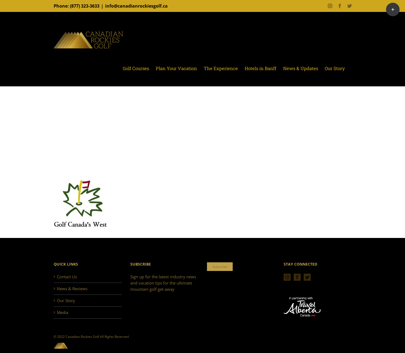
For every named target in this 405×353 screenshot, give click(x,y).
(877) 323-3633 (84, 6)
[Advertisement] (202, 138)
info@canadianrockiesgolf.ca (136, 6)
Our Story (66, 300)
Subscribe (219, 266)
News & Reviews (72, 288)
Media (62, 312)
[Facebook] (297, 277)
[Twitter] (307, 277)
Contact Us (67, 276)
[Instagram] (287, 277)
